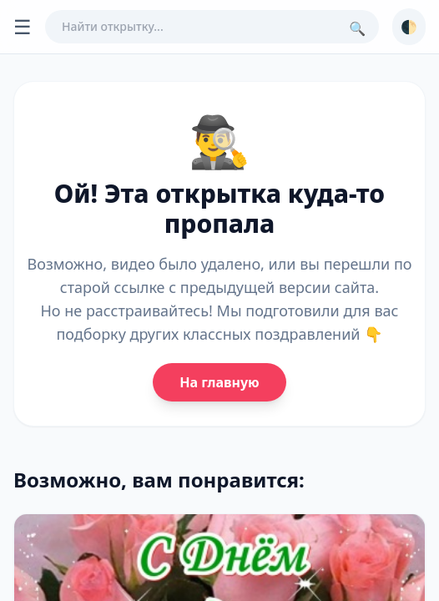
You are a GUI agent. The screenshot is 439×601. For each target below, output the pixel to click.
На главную (219, 382)
